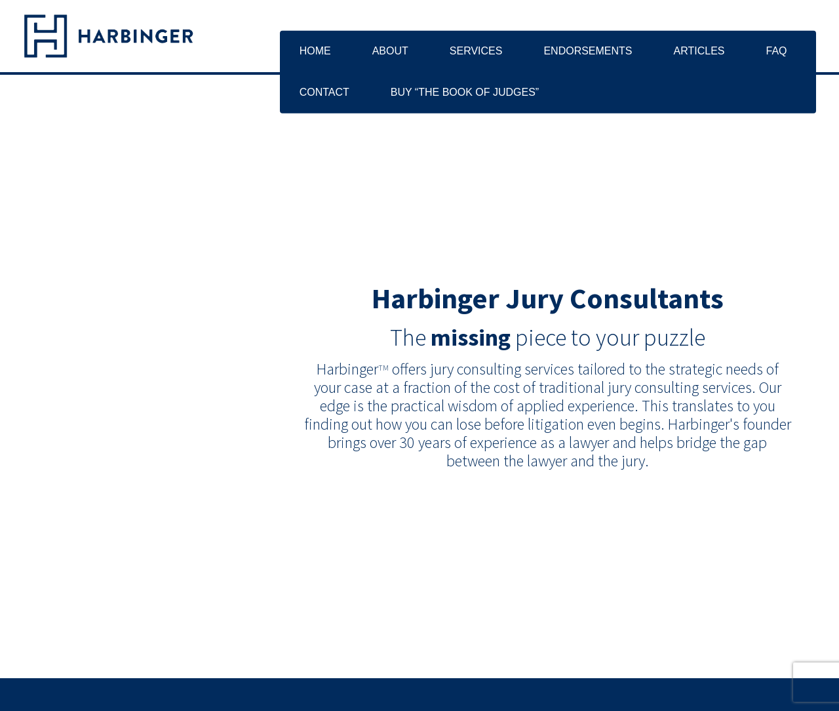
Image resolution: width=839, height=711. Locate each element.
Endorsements (587, 50)
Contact (324, 92)
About (390, 50)
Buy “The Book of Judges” (465, 92)
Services (476, 50)
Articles (699, 50)
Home (315, 50)
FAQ (776, 50)
